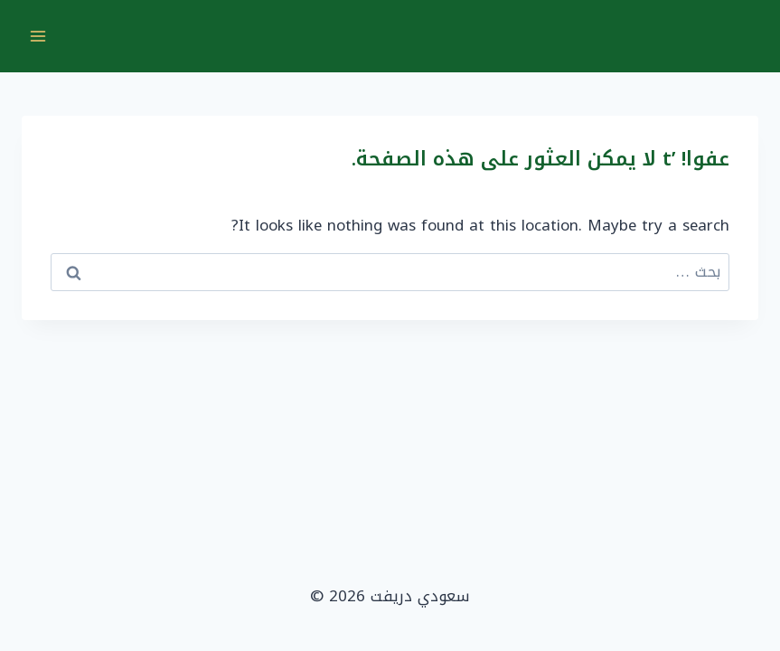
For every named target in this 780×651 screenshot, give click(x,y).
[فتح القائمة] (38, 36)
